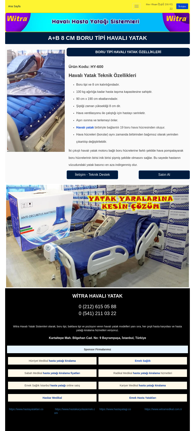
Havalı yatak (85, 127)
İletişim (182, 6)
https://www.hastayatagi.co (115, 409)
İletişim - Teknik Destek (92, 174)
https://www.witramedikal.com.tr (163, 409)
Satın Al (164, 174)
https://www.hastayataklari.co (26, 409)
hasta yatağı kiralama (62, 360)
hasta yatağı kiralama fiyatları (61, 373)
